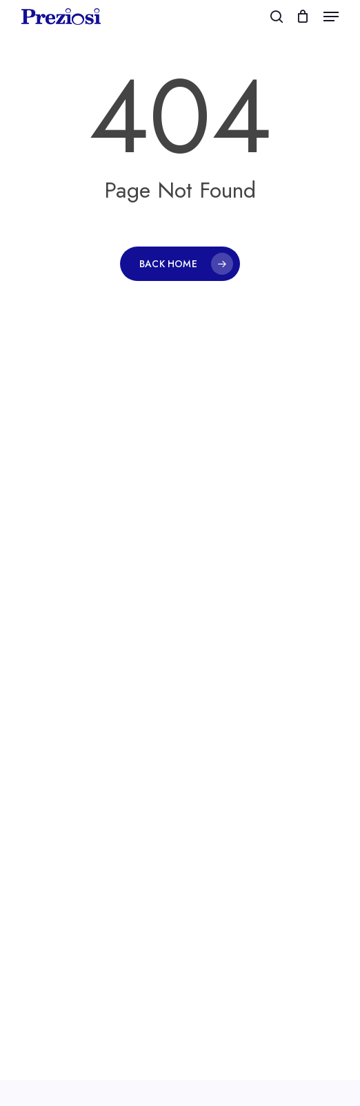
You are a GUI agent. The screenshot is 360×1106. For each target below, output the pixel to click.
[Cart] (303, 16)
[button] (331, 16)
